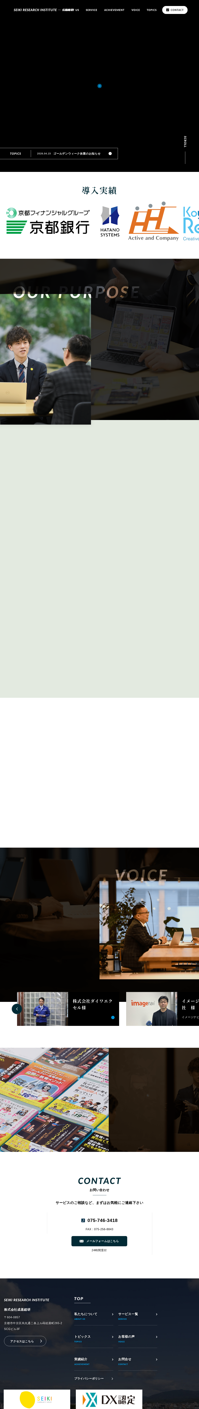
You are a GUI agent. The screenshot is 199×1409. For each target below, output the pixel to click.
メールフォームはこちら (102, 1241)
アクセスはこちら (22, 1341)
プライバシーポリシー (89, 1378)
